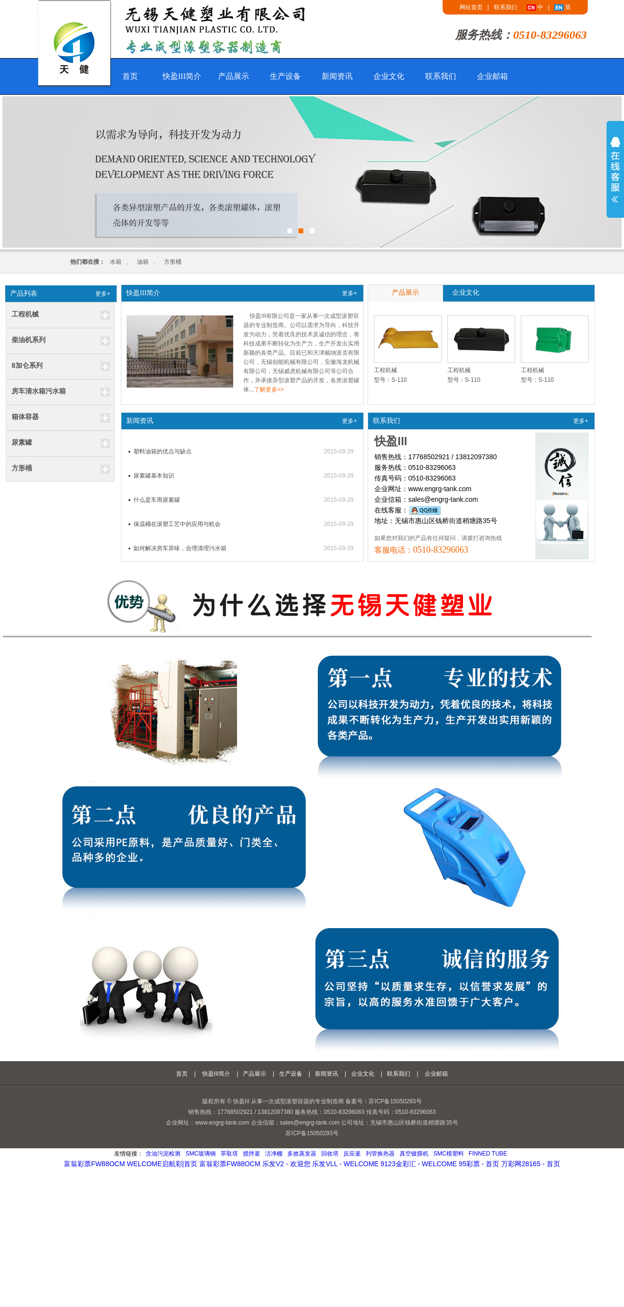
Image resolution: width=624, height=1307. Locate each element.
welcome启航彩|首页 (162, 1164)
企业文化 (388, 76)
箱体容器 (25, 417)
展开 (615, 170)
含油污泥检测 (163, 1153)
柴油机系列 (28, 340)
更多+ (102, 293)
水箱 (115, 261)
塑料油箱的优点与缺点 (163, 451)
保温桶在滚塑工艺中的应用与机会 (177, 524)
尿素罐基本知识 (154, 475)
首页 (130, 76)
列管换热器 (380, 1153)
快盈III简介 (182, 76)
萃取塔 (229, 1153)
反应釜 (352, 1153)
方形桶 (172, 261)
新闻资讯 (337, 76)
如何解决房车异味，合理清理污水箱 (180, 548)
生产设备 (285, 76)
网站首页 (471, 7)
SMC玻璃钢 (200, 1153)
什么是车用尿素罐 (157, 499)
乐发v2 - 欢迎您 (286, 1164)
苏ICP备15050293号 (311, 1133)
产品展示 (233, 76)
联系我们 (505, 7)
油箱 (143, 261)
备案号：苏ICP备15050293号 (383, 1101)
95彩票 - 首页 (479, 1164)
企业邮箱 (492, 76)
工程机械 (25, 314)
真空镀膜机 (414, 1153)
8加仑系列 (27, 365)
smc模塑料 (448, 1153)
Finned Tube (488, 1153)
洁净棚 (273, 1153)
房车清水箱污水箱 (39, 391)
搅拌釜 (251, 1153)
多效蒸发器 (301, 1153)
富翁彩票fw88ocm (94, 1164)
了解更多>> (269, 389)
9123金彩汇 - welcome (419, 1164)
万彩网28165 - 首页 (530, 1164)
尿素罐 (22, 442)
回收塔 (330, 1153)
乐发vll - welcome (345, 1164)
